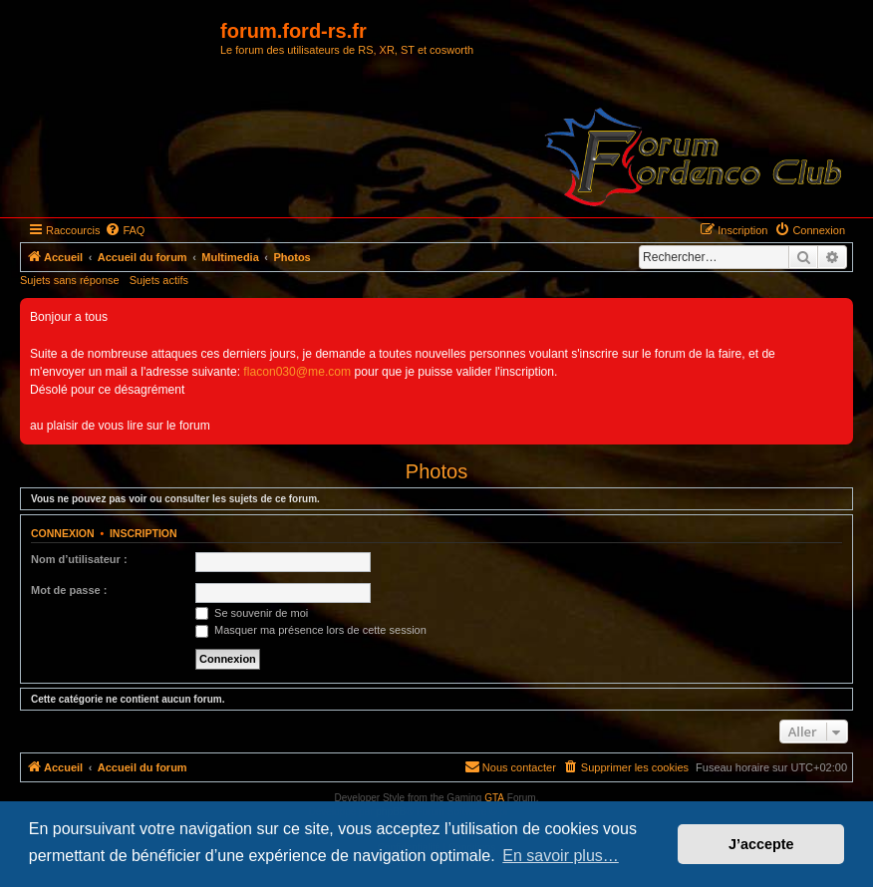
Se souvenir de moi (251, 613)
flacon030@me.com (297, 372)
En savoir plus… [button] (560, 855)
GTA (494, 797)
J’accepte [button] (761, 844)
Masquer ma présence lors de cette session (311, 630)
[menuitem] (125, 230)
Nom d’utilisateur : (79, 559)
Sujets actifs (159, 280)
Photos (436, 471)
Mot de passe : (69, 590)
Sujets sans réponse (70, 280)
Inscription (143, 533)
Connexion (63, 533)
